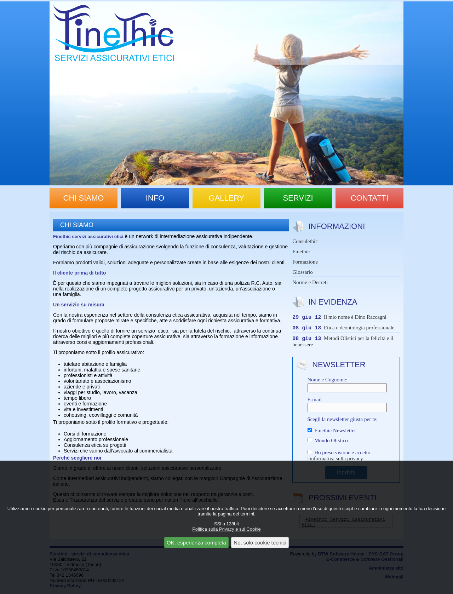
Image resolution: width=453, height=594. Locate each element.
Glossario (302, 272)
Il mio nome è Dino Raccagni (355, 318)
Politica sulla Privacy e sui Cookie (226, 529)
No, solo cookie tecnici (260, 543)
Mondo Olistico (327, 442)
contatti (370, 198)
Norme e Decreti (310, 282)
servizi (298, 198)
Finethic (301, 251)
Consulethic (305, 241)
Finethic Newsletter (331, 433)
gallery (226, 198)
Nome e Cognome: (346, 386)
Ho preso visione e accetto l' (338, 457)
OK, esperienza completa (196, 543)
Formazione (305, 262)
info (155, 198)
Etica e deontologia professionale (359, 329)
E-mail (346, 406)
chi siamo (83, 198)
